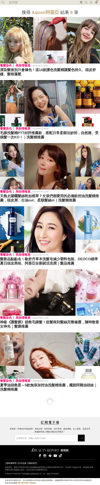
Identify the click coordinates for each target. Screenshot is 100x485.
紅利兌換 (22, 463)
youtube (55, 455)
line (50, 455)
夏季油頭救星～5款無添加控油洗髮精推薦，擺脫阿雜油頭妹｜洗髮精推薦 (48, 387)
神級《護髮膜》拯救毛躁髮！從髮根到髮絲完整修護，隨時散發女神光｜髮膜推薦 (49, 324)
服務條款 (32, 483)
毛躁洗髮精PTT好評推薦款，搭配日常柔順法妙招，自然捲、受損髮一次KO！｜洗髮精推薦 (49, 135)
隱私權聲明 (11, 463)
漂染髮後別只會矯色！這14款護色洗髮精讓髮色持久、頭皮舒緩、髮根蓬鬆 (48, 72)
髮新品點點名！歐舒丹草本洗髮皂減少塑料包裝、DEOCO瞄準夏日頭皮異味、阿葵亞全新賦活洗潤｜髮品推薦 (49, 261)
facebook (39, 455)
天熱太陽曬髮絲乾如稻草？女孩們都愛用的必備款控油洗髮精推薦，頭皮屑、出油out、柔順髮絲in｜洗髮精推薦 (49, 198)
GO (81, 438)
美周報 (13, 2)
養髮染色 (6, 65)
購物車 (96, 2)
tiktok (60, 455)
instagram (44, 455)
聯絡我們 (32, 463)
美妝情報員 (23, 65)
